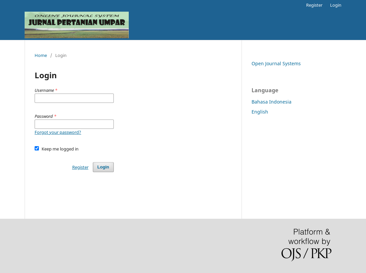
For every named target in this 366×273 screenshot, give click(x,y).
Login (335, 5)
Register (314, 5)
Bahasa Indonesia (271, 102)
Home (41, 55)
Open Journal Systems (276, 63)
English (260, 112)
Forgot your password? (58, 132)
